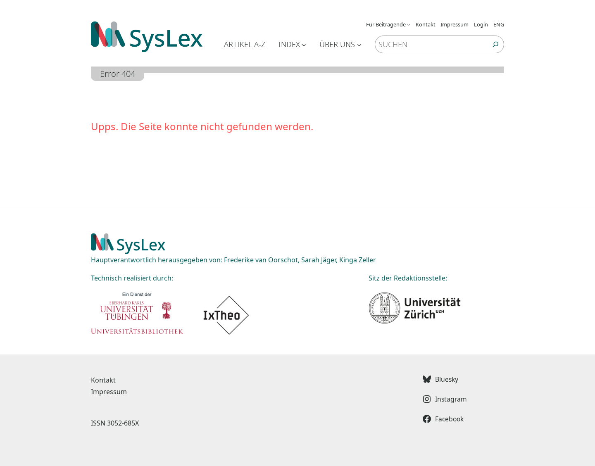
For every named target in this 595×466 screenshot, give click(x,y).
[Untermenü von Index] (304, 44)
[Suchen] (495, 44)
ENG (498, 24)
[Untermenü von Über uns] (359, 44)
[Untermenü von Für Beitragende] (408, 24)
